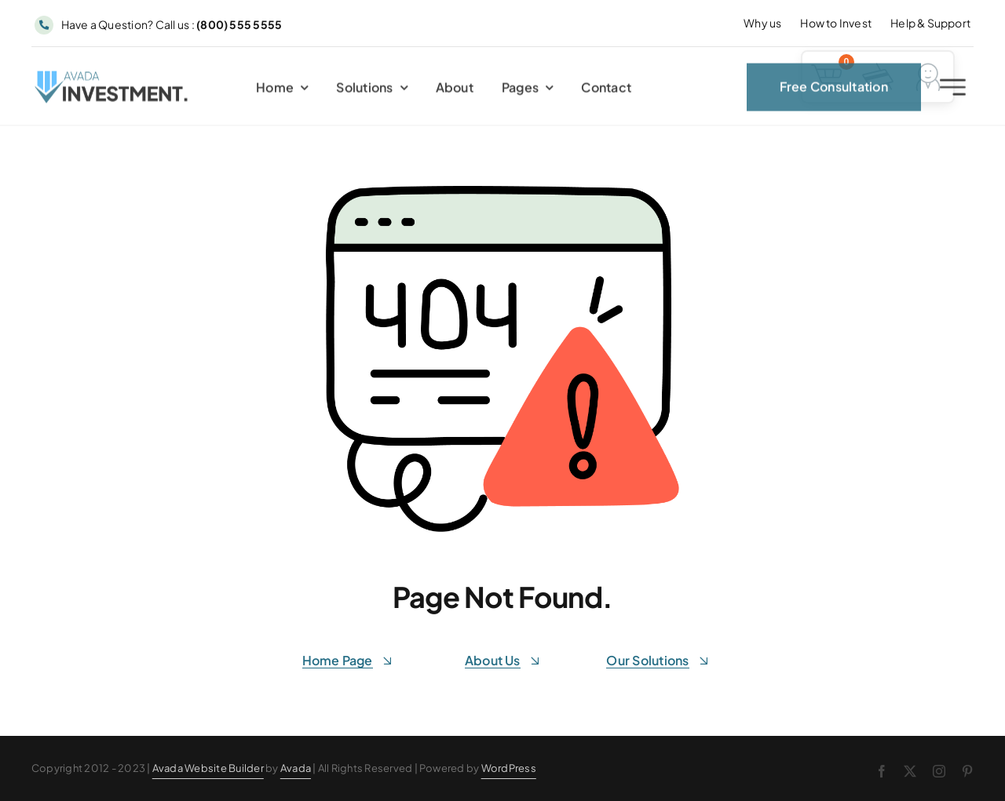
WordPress (508, 768)
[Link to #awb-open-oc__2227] (953, 90)
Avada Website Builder (208, 768)
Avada (295, 768)
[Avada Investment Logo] (112, 80)
